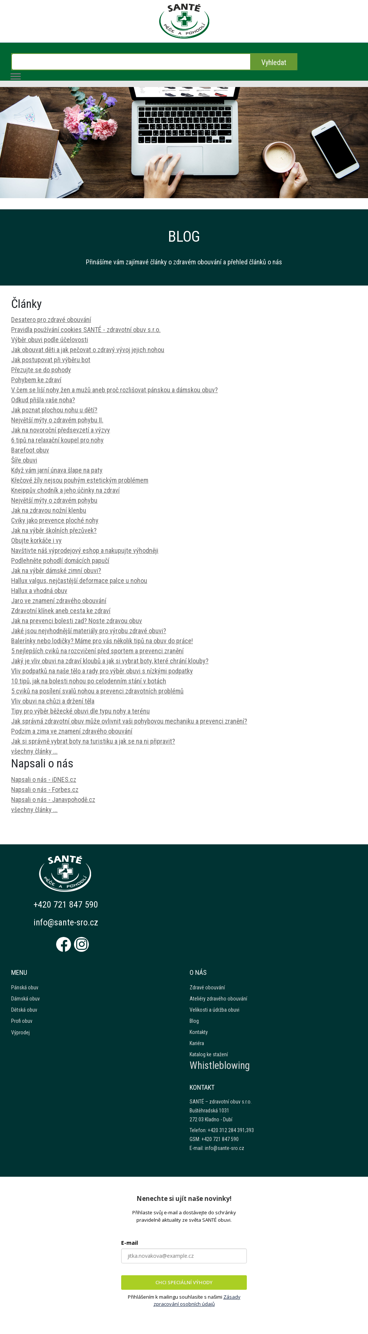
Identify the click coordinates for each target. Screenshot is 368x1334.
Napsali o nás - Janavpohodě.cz (53, 799)
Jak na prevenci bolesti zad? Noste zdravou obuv (76, 621)
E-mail (129, 1242)
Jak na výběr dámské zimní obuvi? (56, 570)
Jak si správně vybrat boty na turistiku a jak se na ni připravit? (93, 741)
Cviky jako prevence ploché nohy (55, 520)
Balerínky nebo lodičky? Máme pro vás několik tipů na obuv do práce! (102, 641)
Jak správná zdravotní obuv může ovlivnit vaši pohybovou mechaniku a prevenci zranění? (129, 721)
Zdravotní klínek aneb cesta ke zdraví (60, 611)
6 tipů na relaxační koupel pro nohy (57, 440)
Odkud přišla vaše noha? (43, 400)
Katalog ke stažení (209, 1054)
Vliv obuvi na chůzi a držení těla (52, 701)
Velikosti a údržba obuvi (214, 1010)
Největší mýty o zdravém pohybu (54, 500)
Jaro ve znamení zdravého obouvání (58, 601)
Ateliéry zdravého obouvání (218, 999)
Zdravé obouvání (207, 987)
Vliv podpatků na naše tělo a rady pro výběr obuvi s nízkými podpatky (102, 671)
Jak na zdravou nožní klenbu (48, 510)
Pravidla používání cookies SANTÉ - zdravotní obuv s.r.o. (86, 330)
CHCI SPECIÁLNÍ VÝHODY (184, 1282)
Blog (194, 1021)
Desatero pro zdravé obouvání (51, 319)
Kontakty (199, 1032)
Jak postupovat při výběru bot (50, 360)
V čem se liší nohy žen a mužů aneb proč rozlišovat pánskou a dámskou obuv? (114, 390)
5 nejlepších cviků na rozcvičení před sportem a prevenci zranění (97, 651)
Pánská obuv (24, 987)
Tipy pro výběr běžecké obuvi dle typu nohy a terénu (80, 711)
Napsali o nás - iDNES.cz (43, 779)
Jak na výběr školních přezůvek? (54, 530)
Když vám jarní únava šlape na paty (57, 470)
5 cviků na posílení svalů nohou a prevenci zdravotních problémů (97, 691)
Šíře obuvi (24, 460)
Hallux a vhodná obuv (39, 590)
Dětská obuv (24, 1010)
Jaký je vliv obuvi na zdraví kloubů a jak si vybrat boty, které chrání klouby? (110, 661)
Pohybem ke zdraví (36, 380)
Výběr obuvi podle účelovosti (49, 340)
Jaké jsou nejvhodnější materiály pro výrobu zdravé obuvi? (88, 631)
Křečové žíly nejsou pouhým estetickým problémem (79, 480)
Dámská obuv (25, 999)
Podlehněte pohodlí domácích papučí (60, 560)
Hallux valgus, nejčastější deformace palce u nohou (79, 580)
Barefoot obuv (30, 450)
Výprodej (20, 1032)
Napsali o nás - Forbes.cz (44, 789)
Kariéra (197, 1043)
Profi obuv (21, 1021)
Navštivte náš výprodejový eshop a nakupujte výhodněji (84, 550)
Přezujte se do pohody (41, 370)
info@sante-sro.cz (66, 922)
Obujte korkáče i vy (36, 540)
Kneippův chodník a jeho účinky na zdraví (65, 490)
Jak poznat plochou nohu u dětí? (54, 410)
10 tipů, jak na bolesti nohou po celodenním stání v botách (88, 681)
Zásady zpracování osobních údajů (197, 1300)
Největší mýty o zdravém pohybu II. (57, 420)
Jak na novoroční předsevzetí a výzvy (60, 430)
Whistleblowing (220, 1065)
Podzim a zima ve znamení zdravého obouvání (71, 731)
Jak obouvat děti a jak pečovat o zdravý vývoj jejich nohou (87, 350)
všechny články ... (34, 751)
